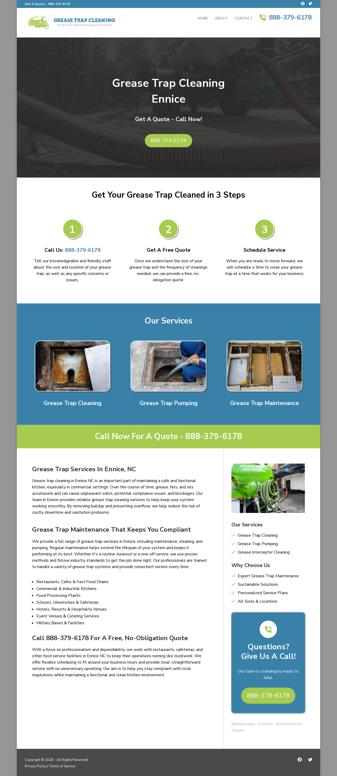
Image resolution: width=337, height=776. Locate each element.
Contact (244, 19)
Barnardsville (243, 724)
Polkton (265, 724)
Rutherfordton (289, 724)
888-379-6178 (59, 4)
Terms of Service (62, 766)
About (221, 19)
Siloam (237, 730)
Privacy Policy (35, 766)
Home (202, 19)
